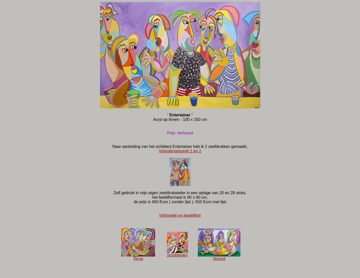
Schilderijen (177, 253)
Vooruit (219, 257)
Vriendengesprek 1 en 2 (180, 151)
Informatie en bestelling (179, 215)
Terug (138, 257)
